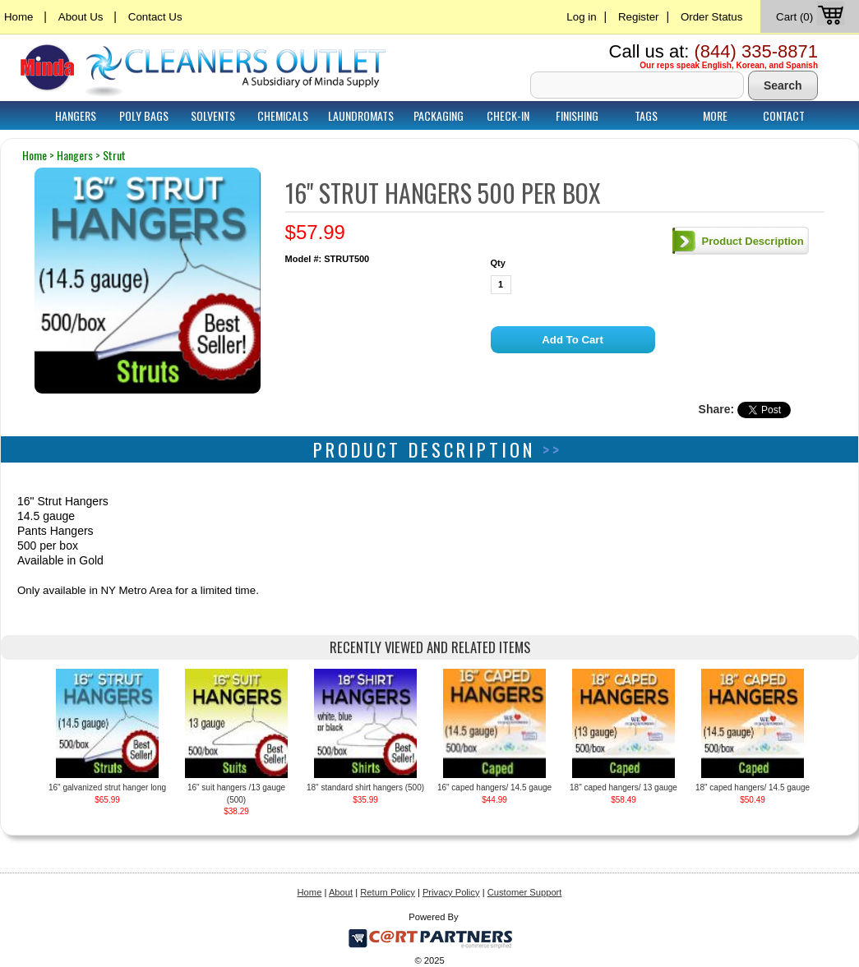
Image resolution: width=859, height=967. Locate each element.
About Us (81, 17)
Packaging (438, 115)
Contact (784, 115)
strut (114, 154)
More (715, 115)
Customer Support (524, 892)
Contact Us (155, 17)
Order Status (711, 17)
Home (18, 17)
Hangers (75, 115)
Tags (646, 115)
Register (638, 17)
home (34, 154)
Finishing (577, 115)
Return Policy (387, 892)
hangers (75, 154)
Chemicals (282, 115)
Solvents (213, 115)
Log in (581, 17)
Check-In (508, 115)
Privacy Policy (451, 892)
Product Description (753, 241)
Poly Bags (144, 115)
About (341, 892)
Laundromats (361, 115)
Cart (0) (811, 17)
